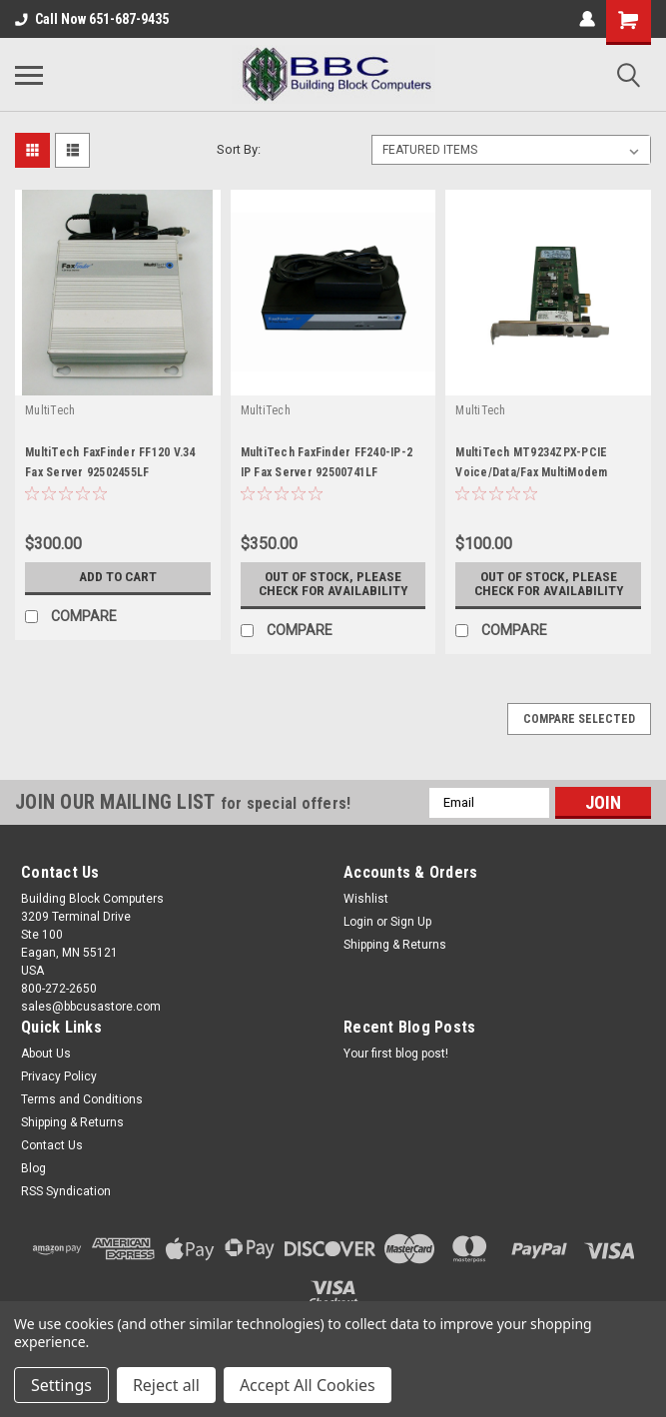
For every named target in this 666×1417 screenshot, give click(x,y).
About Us (46, 1054)
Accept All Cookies (307, 1385)
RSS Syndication (66, 1191)
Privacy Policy (59, 1076)
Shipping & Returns (394, 945)
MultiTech (50, 410)
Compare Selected (579, 719)
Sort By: (239, 149)
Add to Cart (117, 577)
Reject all (166, 1385)
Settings (61, 1385)
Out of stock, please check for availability (332, 584)
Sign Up (410, 922)
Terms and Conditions (82, 1099)
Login (358, 922)
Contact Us (52, 1145)
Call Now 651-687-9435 (92, 19)
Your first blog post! (395, 1054)
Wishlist (365, 899)
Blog (33, 1168)
